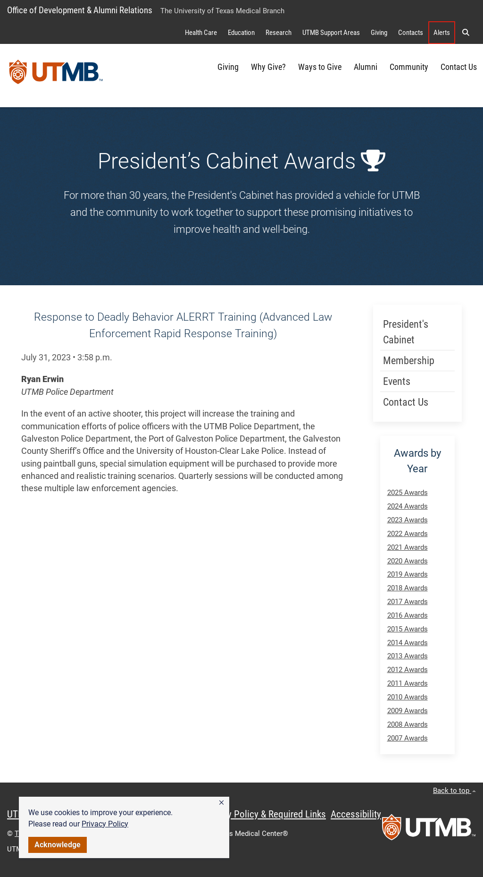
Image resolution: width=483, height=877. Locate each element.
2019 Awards (407, 574)
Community (409, 67)
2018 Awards (407, 588)
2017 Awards (407, 601)
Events (396, 381)
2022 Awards (407, 533)
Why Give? (268, 67)
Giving (379, 32)
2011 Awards (407, 683)
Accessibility (356, 814)
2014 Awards (407, 643)
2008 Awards (407, 724)
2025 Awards (407, 492)
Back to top (454, 790)
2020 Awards (407, 561)
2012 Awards (407, 669)
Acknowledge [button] (57, 844)
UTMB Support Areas (331, 32)
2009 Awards (407, 711)
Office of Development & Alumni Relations (79, 10)
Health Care (201, 32)
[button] (221, 803)
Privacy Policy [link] (105, 823)
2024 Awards (407, 506)
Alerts (441, 32)
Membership (408, 360)
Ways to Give (319, 67)
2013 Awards (407, 656)
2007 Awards (407, 738)
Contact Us (459, 67)
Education (241, 32)
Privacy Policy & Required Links (264, 814)
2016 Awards (407, 615)
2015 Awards (407, 629)
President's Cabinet (405, 332)
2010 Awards (407, 697)
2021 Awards (407, 547)
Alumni (365, 67)
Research (278, 32)
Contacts (410, 32)
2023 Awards (407, 520)
